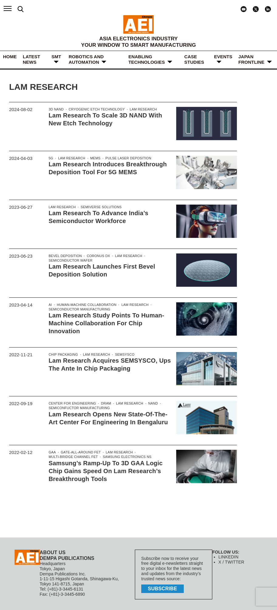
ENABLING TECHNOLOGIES (146, 59)
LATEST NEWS (31, 59)
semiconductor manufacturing (78, 310)
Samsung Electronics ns (124, 456)
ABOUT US (52, 551)
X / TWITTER (231, 561)
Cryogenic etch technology (95, 109)
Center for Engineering (72, 403)
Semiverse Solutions (100, 207)
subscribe (163, 587)
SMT (56, 56)
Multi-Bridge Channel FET (72, 456)
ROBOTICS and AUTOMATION (86, 59)
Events (223, 56)
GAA (52, 451)
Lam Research (141, 109)
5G (51, 158)
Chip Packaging (63, 354)
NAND (150, 403)
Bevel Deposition (65, 256)
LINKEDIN (228, 556)
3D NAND (56, 109)
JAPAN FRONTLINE (251, 59)
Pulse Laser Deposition (126, 158)
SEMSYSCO (122, 354)
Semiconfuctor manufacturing (78, 407)
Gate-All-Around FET (79, 451)
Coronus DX (97, 256)
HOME (10, 56)
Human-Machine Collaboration (85, 305)
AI (50, 305)
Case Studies (194, 59)
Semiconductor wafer (70, 261)
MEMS (94, 158)
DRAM (104, 403)
